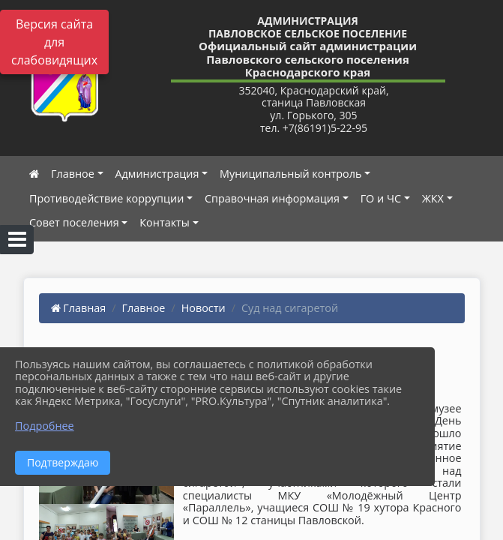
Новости (203, 308)
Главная (78, 308)
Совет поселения (74, 222)
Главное (72, 173)
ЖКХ (433, 198)
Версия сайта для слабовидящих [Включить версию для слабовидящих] (54, 42)
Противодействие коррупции (106, 198)
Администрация (157, 173)
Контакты (164, 222)
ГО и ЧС (381, 198)
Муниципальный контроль (290, 173)
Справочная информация (272, 198)
